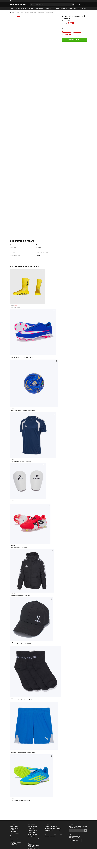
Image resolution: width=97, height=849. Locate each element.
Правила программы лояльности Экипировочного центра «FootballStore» (33, 844)
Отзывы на (76, 840)
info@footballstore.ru (51, 836)
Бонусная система (32, 828)
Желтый (38, 258)
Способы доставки (14, 833)
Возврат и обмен (31, 832)
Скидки (84, 8)
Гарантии (30, 841)
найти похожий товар (74, 39)
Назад (12, 12)
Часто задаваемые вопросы (14, 829)
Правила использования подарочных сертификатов (16, 843)
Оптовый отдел (31, 836)
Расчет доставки (14, 835)
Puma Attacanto (39, 250)
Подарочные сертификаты (16, 840)
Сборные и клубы (40, 8)
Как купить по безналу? (33, 838)
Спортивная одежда (21, 8)
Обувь (12, 8)
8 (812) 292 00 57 (49, 828)
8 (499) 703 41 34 (49, 826)
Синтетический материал (42, 252)
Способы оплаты (14, 826)
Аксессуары (77, 8)
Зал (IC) (38, 255)
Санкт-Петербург (14, 0)
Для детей (30, 8)
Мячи (70, 8)
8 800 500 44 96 (71, 0)
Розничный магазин (32, 830)
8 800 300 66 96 (49, 833)
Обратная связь (14, 831)
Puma (37, 244)
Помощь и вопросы (82, 0)
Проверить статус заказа (16, 838)
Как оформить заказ (32, 834)
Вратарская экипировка (61, 8)
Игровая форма (50, 8)
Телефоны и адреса (32, 826)
